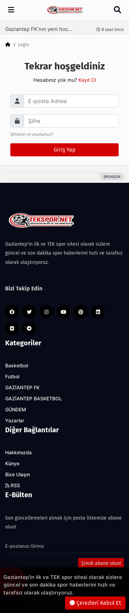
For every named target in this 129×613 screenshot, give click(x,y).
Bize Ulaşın (17, 474)
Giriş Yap (65, 149)
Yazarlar (14, 420)
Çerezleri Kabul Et (95, 603)
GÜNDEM (15, 409)
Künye (12, 463)
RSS (12, 485)
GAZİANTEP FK (22, 387)
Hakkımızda (18, 452)
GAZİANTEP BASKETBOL (33, 398)
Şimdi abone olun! (101, 563)
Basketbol (16, 365)
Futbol (12, 376)
